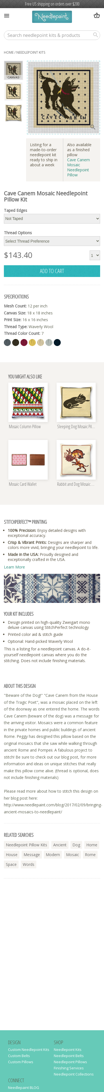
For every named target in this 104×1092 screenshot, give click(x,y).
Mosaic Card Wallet (23, 484)
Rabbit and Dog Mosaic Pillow (76, 484)
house (11, 854)
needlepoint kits (30, 52)
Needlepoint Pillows (70, 1061)
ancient (60, 844)
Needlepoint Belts (69, 1055)
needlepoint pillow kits (26, 844)
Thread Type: (15, 326)
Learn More (14, 567)
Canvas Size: (15, 313)
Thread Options (18, 232)
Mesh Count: (15, 306)
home (9, 52)
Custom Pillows (20, 1061)
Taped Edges (15, 210)
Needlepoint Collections (74, 1074)
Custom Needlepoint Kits (28, 1049)
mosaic (72, 854)
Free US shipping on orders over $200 (52, 4)
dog (76, 844)
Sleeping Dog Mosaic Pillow (76, 427)
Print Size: (12, 319)
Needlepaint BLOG (23, 1087)
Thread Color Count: (22, 333)
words (28, 864)
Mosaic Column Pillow (25, 427)
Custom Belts (19, 1055)
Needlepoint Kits (68, 1049)
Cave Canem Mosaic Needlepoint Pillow (78, 167)
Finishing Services (69, 1067)
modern (53, 854)
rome (90, 854)
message (32, 854)
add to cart (52, 271)
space (11, 864)
